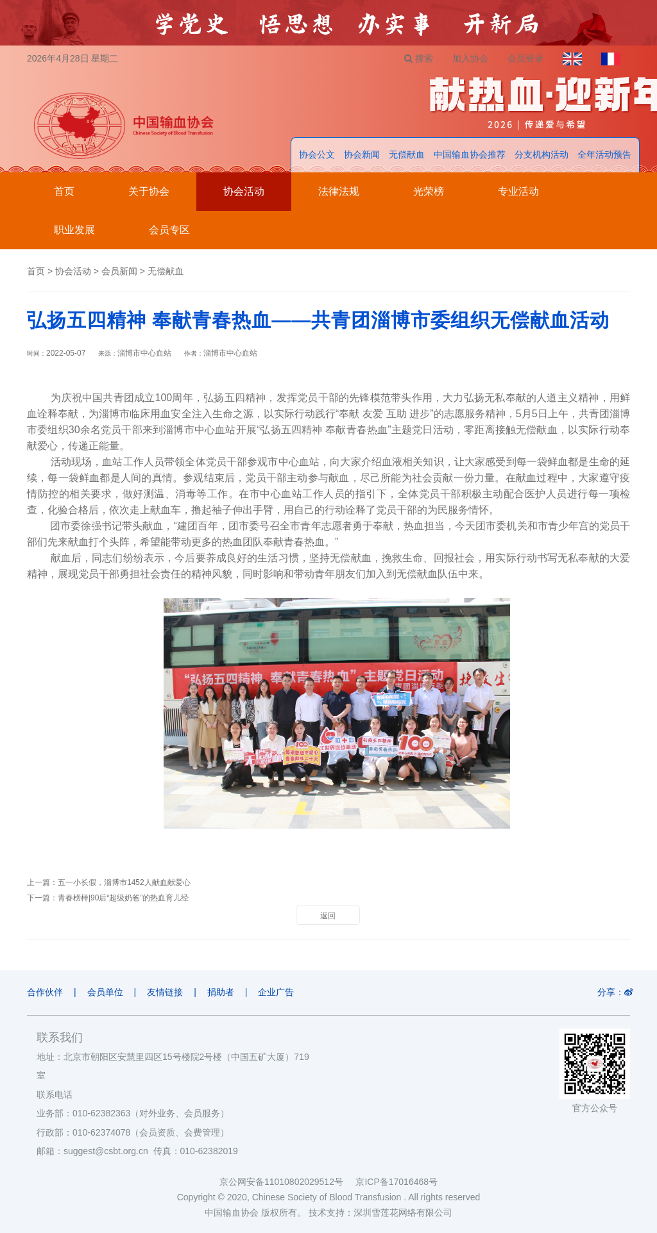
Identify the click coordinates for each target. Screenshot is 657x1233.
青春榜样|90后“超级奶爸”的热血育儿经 (123, 897)
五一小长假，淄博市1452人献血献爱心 (124, 882)
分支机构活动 (541, 154)
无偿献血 (407, 154)
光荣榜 (428, 191)
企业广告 (276, 992)
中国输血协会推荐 (470, 154)
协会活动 (243, 191)
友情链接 (165, 992)
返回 (328, 915)
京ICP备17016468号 (396, 1182)
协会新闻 (362, 154)
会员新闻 (119, 271)
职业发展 (74, 229)
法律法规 (338, 191)
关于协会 (148, 191)
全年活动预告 (604, 154)
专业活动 (518, 191)
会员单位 (105, 992)
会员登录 (525, 58)
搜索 (418, 58)
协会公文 (317, 154)
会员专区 (169, 229)
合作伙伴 (45, 992)
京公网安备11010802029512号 (287, 1182)
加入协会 (470, 58)
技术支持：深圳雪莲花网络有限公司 (380, 1212)
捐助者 (220, 992)
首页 (64, 191)
